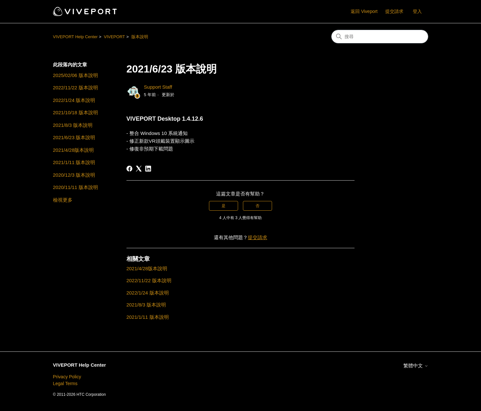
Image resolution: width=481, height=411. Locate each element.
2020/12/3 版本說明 (74, 175)
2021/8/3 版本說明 (73, 125)
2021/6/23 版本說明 (74, 137)
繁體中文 (415, 365)
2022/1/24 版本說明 (74, 100)
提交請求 (394, 11)
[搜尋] (380, 36)
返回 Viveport (364, 11)
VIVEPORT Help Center (75, 36)
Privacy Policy (67, 376)
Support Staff (158, 87)
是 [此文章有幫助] (223, 206)
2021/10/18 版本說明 (75, 112)
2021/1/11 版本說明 (74, 162)
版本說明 (139, 36)
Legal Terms (65, 383)
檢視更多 (62, 200)
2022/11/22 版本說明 (75, 87)
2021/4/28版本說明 (73, 150)
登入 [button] (417, 11)
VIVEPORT (114, 36)
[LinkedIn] (148, 169)
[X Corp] (139, 169)
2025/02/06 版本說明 (75, 75)
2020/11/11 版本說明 (75, 187)
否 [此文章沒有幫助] (257, 206)
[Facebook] (129, 169)
